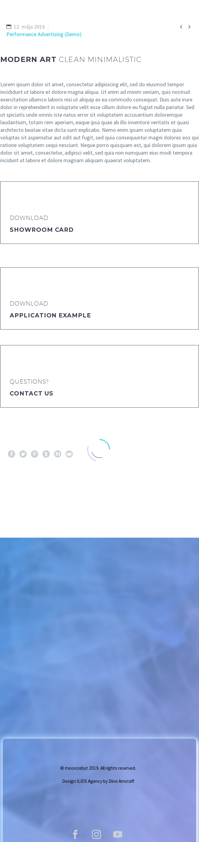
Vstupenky (148, 23)
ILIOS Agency (89, 781)
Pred (18, 492)
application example (50, 315)
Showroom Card (42, 229)
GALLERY (105, 23)
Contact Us (31, 393)
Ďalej (179, 492)
